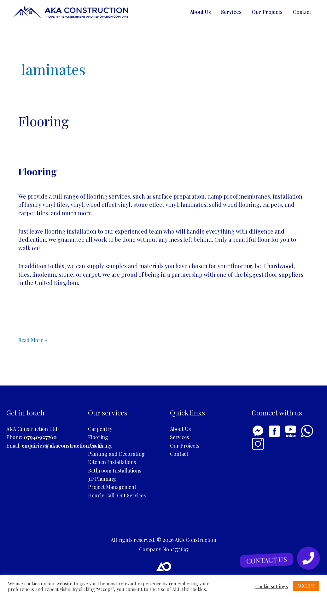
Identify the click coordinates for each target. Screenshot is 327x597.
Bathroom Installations (114, 470)
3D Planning (102, 478)
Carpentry (100, 429)
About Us (200, 12)
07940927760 (40, 437)
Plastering (100, 445)
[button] (308, 558)
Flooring (43, 121)
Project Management (112, 487)
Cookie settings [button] (271, 586)
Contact (302, 12)
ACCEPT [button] (306, 586)
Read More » (32, 339)
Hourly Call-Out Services (117, 495)
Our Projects (267, 12)
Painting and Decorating (116, 453)
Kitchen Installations (112, 462)
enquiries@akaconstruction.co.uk (62, 445)
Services (231, 12)
